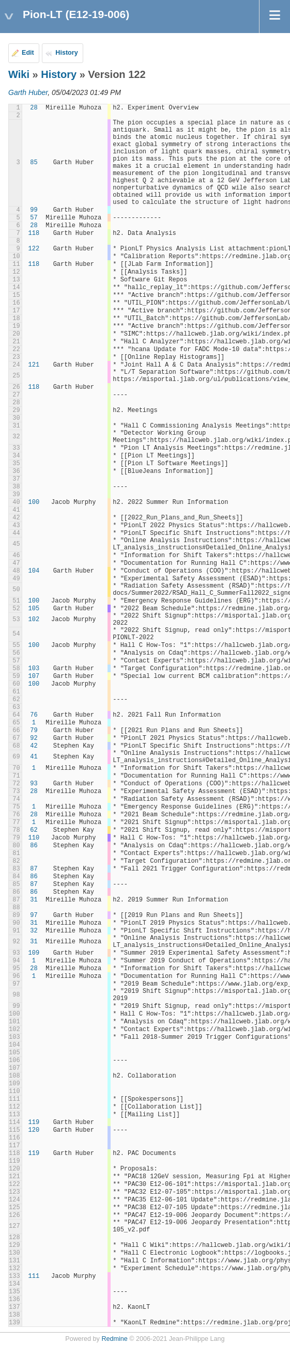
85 (33, 162)
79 (33, 730)
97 (33, 915)
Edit (28, 52)
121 (34, 365)
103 (34, 668)
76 (33, 715)
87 (33, 869)
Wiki (18, 74)
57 (33, 217)
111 (34, 1276)
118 (34, 233)
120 (34, 1130)
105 (34, 608)
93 (33, 783)
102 (34, 619)
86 (33, 845)
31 (33, 900)
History (66, 52)
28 (33, 108)
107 (34, 676)
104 (34, 571)
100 (34, 502)
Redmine (114, 1338)
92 (33, 738)
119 (34, 1122)
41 (33, 757)
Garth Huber (28, 92)
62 (33, 830)
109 (34, 953)
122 (34, 248)
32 (33, 931)
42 (33, 746)
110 (34, 838)
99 (33, 210)
